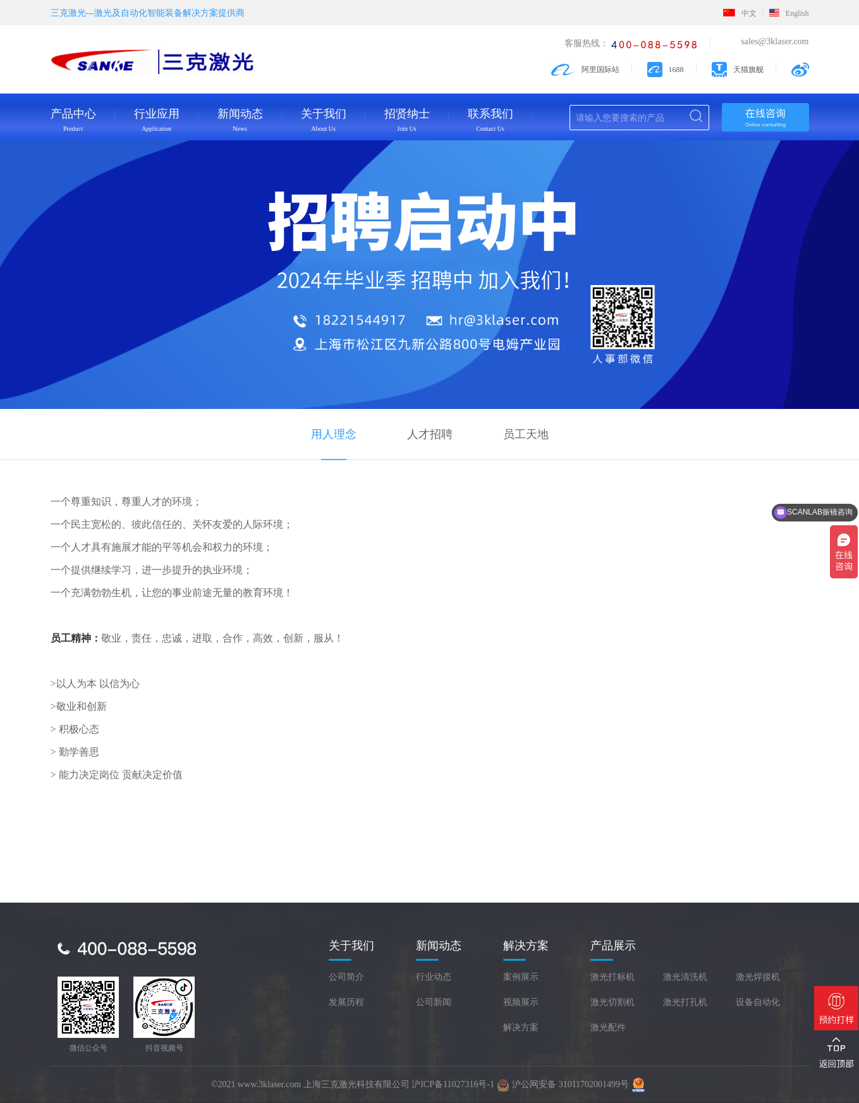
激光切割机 (612, 1002)
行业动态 (433, 977)
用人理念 (333, 434)
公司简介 (346, 977)
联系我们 (490, 119)
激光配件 (608, 1027)
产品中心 (73, 119)
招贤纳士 (407, 119)
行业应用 (157, 119)
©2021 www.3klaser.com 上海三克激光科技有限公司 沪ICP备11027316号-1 (352, 1084)
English (789, 13)
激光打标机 (612, 977)
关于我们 (323, 119)
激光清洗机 (685, 977)
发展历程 (346, 1002)
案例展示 (521, 977)
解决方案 (521, 1027)
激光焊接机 (758, 977)
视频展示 (521, 1002)
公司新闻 (433, 1002)
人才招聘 (430, 434)
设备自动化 (758, 1002)
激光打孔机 (685, 1002)
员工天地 (526, 434)
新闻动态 (240, 119)
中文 (740, 13)
